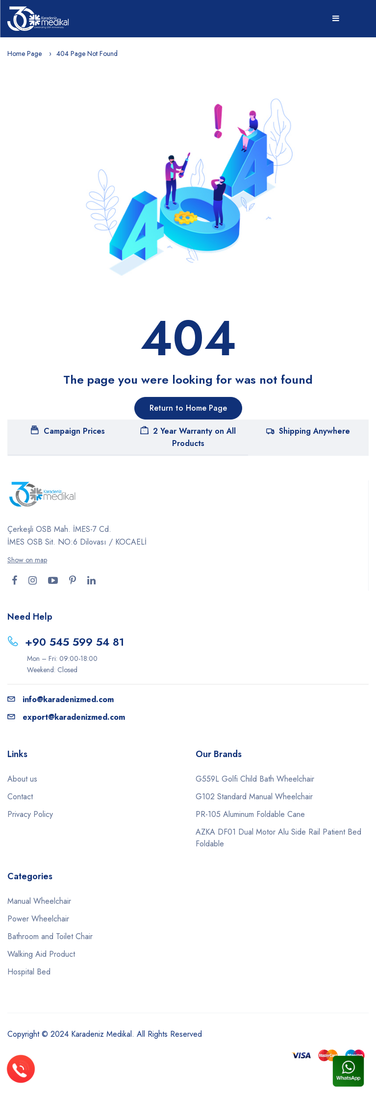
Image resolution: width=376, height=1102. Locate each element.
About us (22, 779)
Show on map (27, 560)
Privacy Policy (30, 814)
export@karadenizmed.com (66, 717)
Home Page (24, 53)
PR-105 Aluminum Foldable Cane (250, 814)
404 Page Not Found (87, 53)
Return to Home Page (188, 408)
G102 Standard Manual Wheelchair (254, 796)
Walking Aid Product (41, 954)
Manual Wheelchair (39, 901)
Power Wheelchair (38, 918)
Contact (20, 796)
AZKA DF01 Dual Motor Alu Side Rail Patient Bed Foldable (278, 837)
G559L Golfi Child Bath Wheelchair (255, 779)
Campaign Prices (68, 431)
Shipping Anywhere (308, 431)
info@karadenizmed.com (60, 699)
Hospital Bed (28, 971)
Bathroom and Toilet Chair (50, 936)
